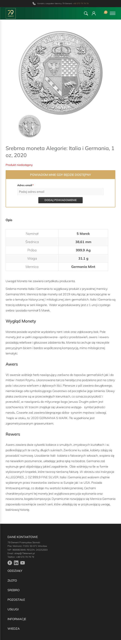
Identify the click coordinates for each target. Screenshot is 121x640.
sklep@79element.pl (24, 553)
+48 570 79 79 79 (80, 3)
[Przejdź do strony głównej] (10, 13)
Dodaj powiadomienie (61, 200)
